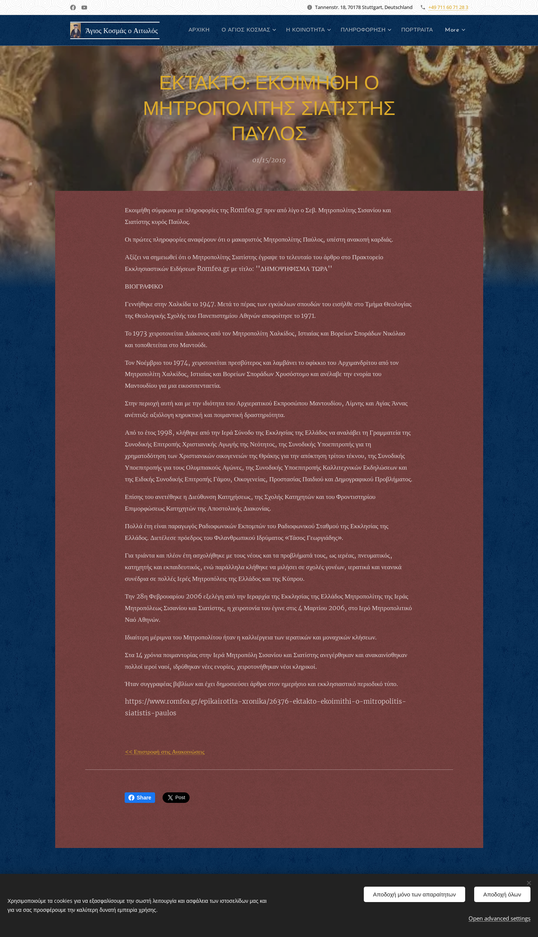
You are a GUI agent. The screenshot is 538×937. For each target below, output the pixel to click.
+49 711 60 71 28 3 (448, 7)
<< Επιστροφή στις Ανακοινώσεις (164, 751)
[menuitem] (237, 30)
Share (139, 798)
